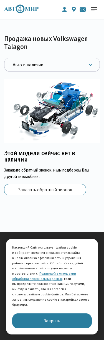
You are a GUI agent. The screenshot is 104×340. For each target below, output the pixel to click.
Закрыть (52, 320)
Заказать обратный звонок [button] (45, 189)
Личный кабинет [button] (64, 9)
